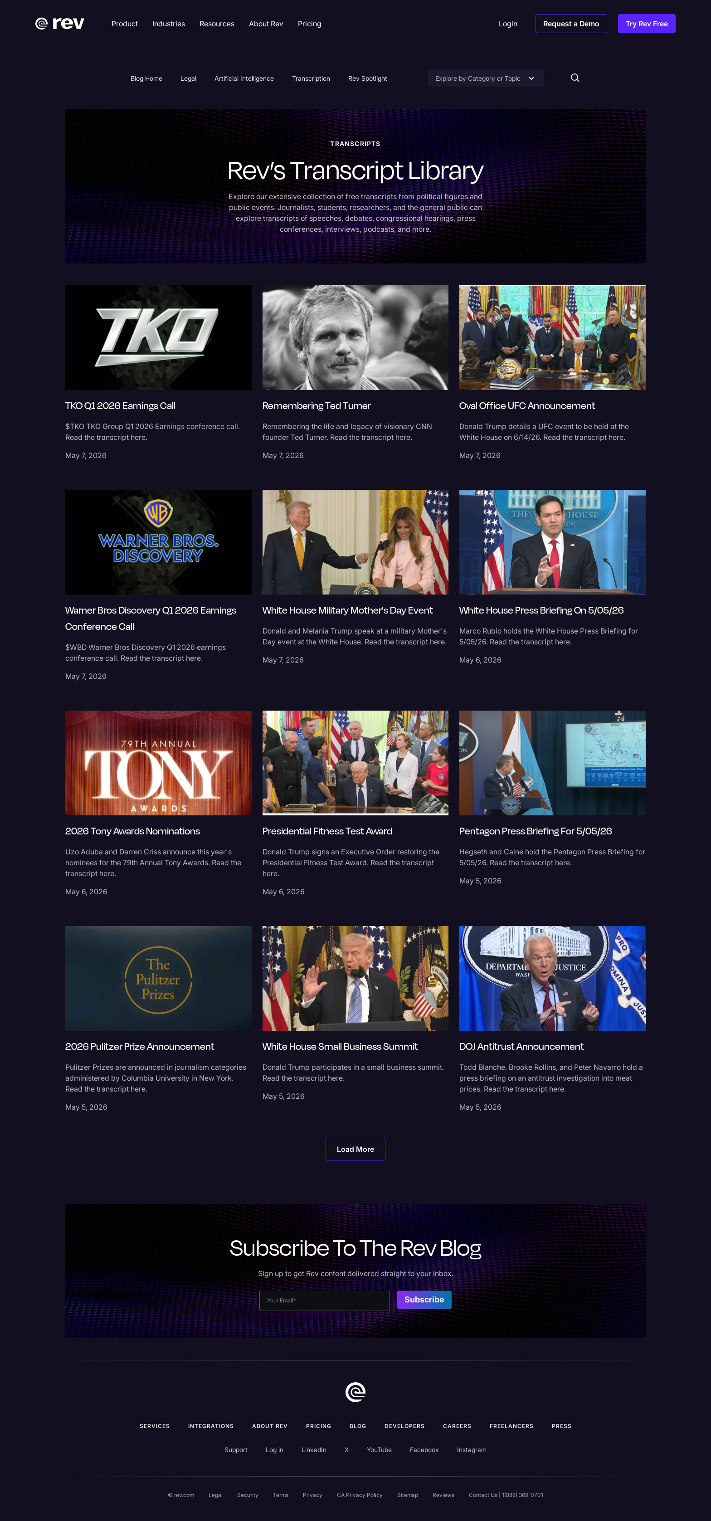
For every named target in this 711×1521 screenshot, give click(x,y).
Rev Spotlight (367, 78)
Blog (358, 1426)
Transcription (311, 78)
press (562, 1426)
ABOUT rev (270, 1426)
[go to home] (355, 1392)
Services (155, 1426)
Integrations (211, 1426)
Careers (457, 1426)
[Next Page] (355, 1149)
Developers (405, 1426)
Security (247, 1495)
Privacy (312, 1495)
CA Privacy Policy (360, 1495)
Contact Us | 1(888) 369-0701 (506, 1495)
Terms (280, 1495)
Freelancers (512, 1426)
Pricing (318, 1426)
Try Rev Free (647, 23)
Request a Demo (571, 23)
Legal (188, 78)
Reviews (443, 1495)
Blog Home (146, 78)
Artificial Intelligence (244, 78)
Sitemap (407, 1495)
